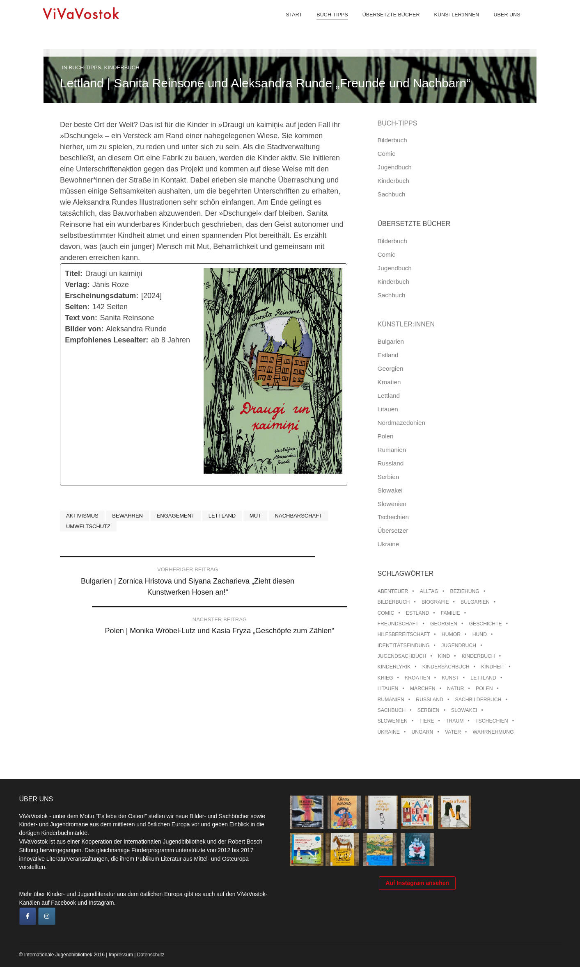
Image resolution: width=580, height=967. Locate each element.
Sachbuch (392, 194)
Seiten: (77, 307)
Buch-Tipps (326, 24)
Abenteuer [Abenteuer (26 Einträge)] (393, 591)
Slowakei (390, 490)
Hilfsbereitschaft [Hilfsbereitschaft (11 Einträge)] (404, 634)
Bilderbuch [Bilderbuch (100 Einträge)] (394, 602)
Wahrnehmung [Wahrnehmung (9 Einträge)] (493, 732)
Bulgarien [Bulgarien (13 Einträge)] (475, 602)
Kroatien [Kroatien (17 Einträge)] (417, 678)
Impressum (121, 955)
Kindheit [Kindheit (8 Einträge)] (492, 667)
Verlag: (77, 285)
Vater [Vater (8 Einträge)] (453, 732)
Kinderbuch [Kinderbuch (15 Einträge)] (478, 656)
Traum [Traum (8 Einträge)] (455, 721)
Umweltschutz (88, 526)
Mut (255, 516)
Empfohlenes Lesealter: (106, 340)
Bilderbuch (392, 140)
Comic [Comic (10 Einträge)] (386, 613)
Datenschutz (151, 955)
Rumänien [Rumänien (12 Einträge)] (391, 699)
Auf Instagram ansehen (417, 911)
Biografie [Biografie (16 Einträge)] (435, 602)
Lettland (222, 516)
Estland (388, 354)
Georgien (390, 368)
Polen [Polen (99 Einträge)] (484, 688)
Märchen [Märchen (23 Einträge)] (423, 688)
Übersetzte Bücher (384, 24)
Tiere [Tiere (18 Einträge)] (426, 721)
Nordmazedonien (402, 422)
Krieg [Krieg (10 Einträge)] (385, 678)
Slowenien (392, 503)
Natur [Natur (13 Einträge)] (455, 688)
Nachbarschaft (299, 516)
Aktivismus (82, 516)
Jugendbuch (395, 167)
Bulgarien (391, 341)
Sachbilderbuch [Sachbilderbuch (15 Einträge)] (478, 699)
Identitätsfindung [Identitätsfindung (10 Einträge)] (404, 645)
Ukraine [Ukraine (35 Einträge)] (389, 732)
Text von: (81, 318)
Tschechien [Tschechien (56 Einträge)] (491, 721)
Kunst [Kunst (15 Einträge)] (450, 678)
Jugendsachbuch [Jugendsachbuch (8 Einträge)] (402, 656)
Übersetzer (393, 530)
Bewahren (127, 516)
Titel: (74, 273)
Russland (391, 463)
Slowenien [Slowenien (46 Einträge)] (393, 721)
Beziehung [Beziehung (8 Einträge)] (464, 591)
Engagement (176, 516)
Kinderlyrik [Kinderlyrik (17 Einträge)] (394, 667)
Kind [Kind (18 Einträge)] (444, 656)
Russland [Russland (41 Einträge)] (429, 699)
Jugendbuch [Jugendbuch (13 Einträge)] (458, 645)
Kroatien (389, 382)
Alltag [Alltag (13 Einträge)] (429, 591)
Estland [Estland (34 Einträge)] (417, 613)
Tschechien (393, 516)
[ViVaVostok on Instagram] (46, 917)
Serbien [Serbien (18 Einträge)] (428, 710)
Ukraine (388, 544)
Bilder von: (84, 329)
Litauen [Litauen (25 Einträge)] (388, 688)
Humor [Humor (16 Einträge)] (451, 634)
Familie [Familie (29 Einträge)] (450, 613)
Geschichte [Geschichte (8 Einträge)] (485, 624)
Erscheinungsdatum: (101, 296)
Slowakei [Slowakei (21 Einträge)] (464, 710)
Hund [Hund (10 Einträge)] (479, 634)
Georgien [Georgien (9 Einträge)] (443, 624)
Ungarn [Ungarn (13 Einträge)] (422, 732)
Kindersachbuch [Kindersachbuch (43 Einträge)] (446, 667)
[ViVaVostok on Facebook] (28, 917)
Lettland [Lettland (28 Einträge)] (483, 678)
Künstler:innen (450, 24)
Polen (386, 436)
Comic (386, 153)
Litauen (388, 409)
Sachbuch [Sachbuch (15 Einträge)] (392, 710)
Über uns (500, 24)
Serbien (388, 476)
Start (288, 24)
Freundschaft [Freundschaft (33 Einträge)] (398, 624)
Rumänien (392, 449)
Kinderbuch (122, 67)
